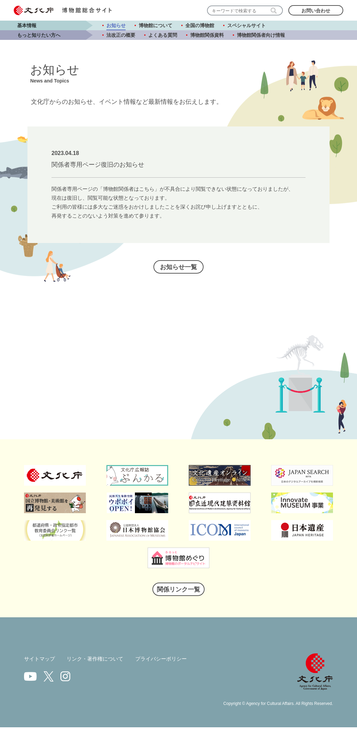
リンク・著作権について (99, 660)
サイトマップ (40, 660)
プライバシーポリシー (168, 660)
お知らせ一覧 (178, 268)
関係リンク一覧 (178, 590)
